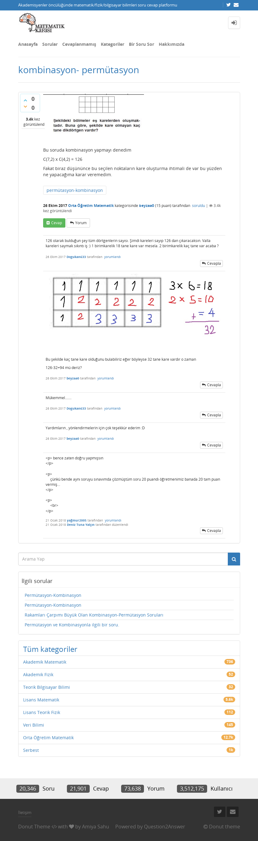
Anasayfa (28, 44)
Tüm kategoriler (50, 649)
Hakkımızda (171, 44)
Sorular (50, 44)
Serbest (31, 750)
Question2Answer (164, 826)
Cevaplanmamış (79, 44)
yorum (81, 222)
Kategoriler (112, 44)
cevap (56, 222)
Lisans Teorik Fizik (41, 712)
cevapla (214, 263)
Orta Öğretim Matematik (91, 205)
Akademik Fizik (38, 674)
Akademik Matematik (44, 662)
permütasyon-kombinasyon (75, 190)
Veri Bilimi (33, 725)
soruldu (198, 205)
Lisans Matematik (41, 700)
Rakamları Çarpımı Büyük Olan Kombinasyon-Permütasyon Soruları (94, 615)
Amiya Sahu (95, 826)
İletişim (24, 812)
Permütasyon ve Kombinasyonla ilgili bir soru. (72, 625)
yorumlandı (112, 257)
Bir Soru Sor (141, 44)
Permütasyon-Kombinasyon (53, 595)
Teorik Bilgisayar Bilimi (46, 687)
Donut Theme (34, 826)
